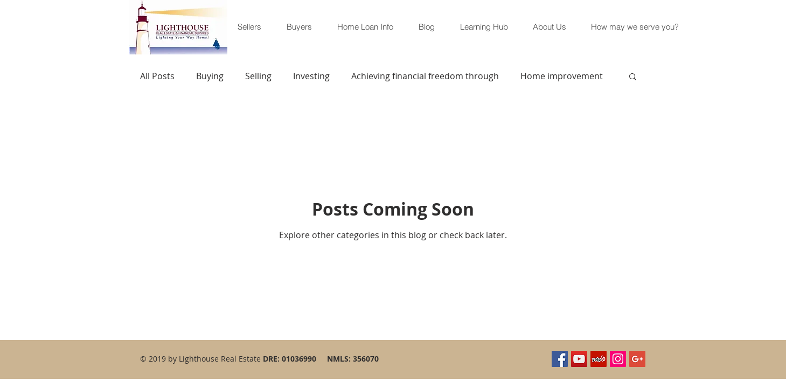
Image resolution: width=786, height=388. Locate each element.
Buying (210, 76)
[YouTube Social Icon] (579, 359)
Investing (311, 76)
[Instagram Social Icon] (618, 359)
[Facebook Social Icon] (560, 359)
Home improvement (561, 76)
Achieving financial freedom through (425, 76)
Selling (258, 76)
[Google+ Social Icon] (637, 359)
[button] (633, 77)
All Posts (157, 76)
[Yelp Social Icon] (598, 359)
